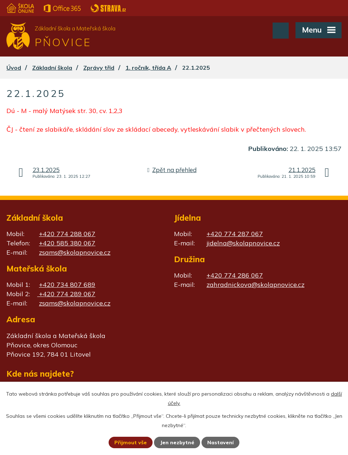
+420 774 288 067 (67, 234)
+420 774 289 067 (66, 294)
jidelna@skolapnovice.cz (243, 243)
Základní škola (52, 67)
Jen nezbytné (177, 442)
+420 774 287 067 (235, 234)
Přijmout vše (130, 442)
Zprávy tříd (98, 67)
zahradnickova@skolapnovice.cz (255, 284)
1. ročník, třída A (148, 67)
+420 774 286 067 (235, 275)
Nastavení (220, 442)
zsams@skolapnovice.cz (74, 252)
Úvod (13, 67)
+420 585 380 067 (67, 243)
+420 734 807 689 (67, 284)
